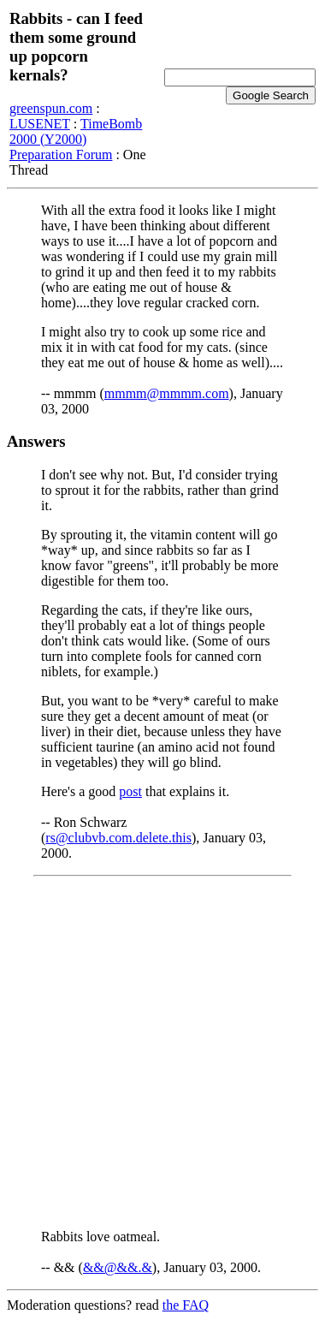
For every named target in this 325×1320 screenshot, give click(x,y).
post (130, 791)
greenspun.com (50, 108)
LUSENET (39, 123)
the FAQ (185, 1305)
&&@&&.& (117, 1267)
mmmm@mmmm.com (166, 393)
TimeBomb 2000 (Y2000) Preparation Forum (75, 139)
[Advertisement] (162, 1053)
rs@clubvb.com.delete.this (118, 837)
